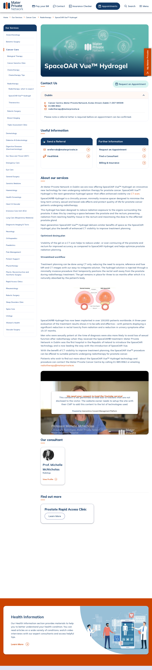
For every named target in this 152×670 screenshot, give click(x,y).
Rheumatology (12, 288)
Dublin (48, 95)
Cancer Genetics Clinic (16, 63)
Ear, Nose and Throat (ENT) (18, 156)
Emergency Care (13, 163)
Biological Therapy (15, 56)
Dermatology (11, 133)
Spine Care (10, 309)
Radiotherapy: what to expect (21, 89)
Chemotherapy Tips (17, 75)
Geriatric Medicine (13, 183)
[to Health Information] (76, 630)
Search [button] (131, 6)
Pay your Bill (42, 6)
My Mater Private (147, 60)
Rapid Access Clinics (14, 281)
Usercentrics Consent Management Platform (99, 411)
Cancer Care (31, 17)
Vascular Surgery (13, 329)
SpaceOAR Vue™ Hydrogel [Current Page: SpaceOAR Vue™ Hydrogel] (20, 96)
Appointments (109, 6)
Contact (60, 6)
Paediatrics (10, 245)
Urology (9, 316)
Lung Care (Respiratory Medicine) (19, 218)
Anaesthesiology (13, 35)
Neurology (10, 231)
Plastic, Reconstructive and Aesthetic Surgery (17, 273)
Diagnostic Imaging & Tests (17, 224)
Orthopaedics (11, 238)
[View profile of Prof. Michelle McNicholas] (53, 466)
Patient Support (13, 259)
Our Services (17, 17)
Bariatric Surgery (13, 42)
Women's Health (13, 323)
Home (5, 17)
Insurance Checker (82, 6)
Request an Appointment (132, 84)
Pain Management (13, 252)
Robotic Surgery (14, 111)
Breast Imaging (13, 118)
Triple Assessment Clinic (17, 125)
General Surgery (13, 176)
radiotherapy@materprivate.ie (63, 109)
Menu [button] (146, 6)
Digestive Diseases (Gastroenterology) (14, 147)
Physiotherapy (12, 266)
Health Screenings (13, 197)
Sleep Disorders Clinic (15, 302)
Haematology (11, 190)
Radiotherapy (45, 17)
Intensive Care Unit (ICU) (16, 211)
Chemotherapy (13, 70)
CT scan (135, 193)
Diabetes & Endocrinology (16, 140)
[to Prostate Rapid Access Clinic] (67, 513)
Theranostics (14, 102)
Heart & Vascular (13, 204)
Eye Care (9, 170)
